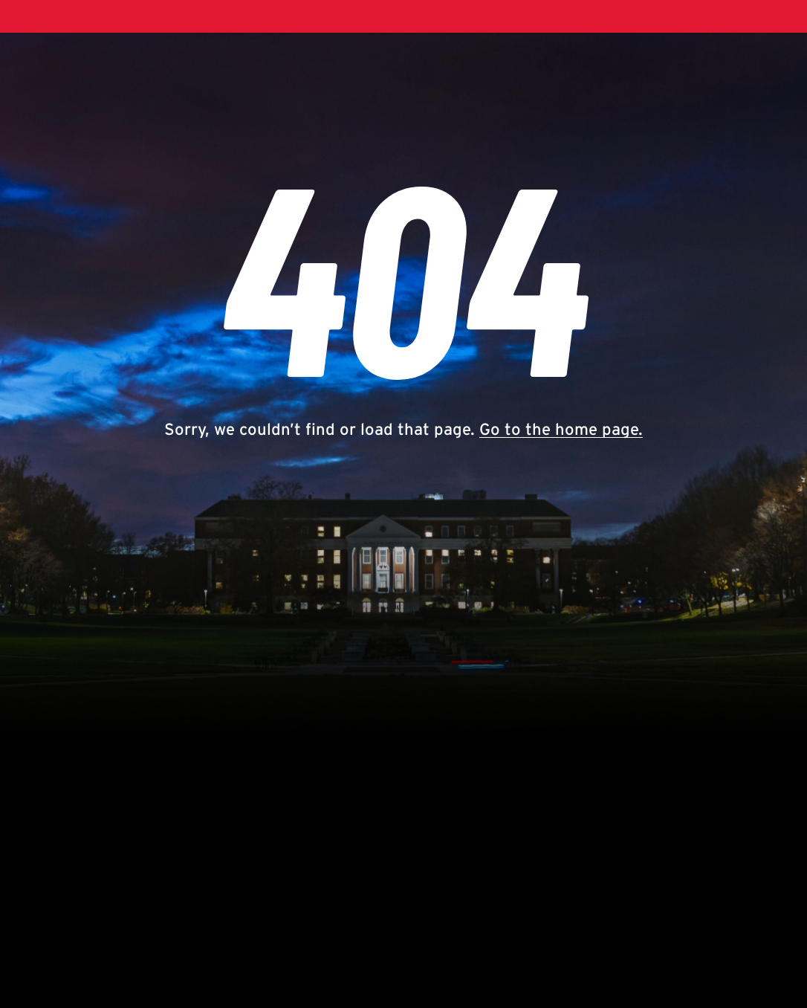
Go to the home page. (561, 429)
